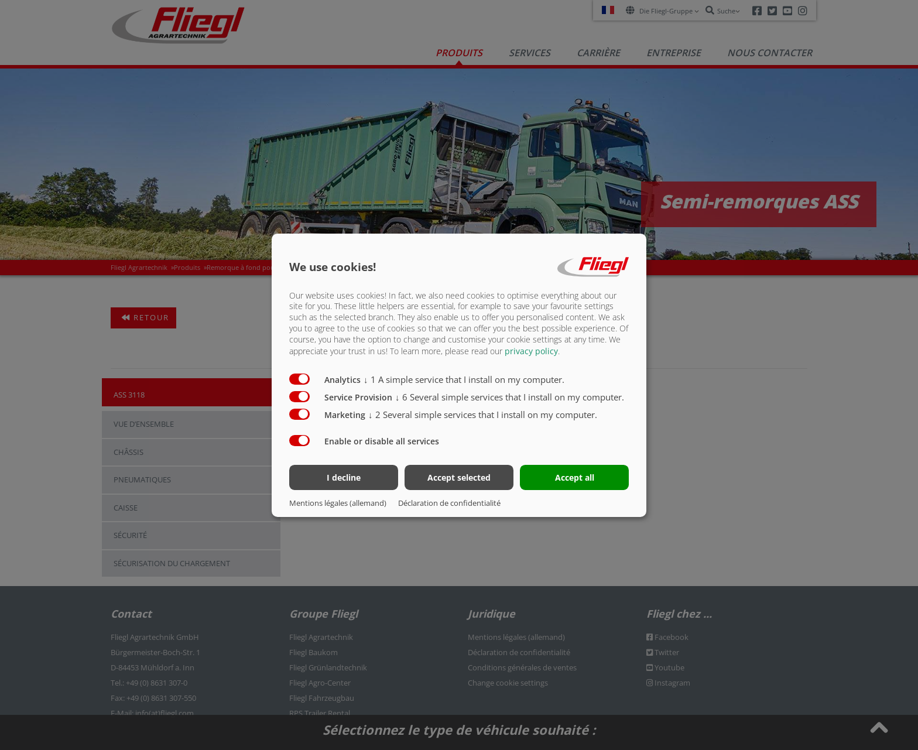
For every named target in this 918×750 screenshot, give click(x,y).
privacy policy (531, 351)
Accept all (574, 477)
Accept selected (459, 477)
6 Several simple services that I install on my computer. (509, 397)
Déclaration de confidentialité (449, 503)
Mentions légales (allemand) (337, 503)
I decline (344, 477)
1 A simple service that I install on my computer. (464, 379)
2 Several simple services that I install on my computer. (482, 414)
